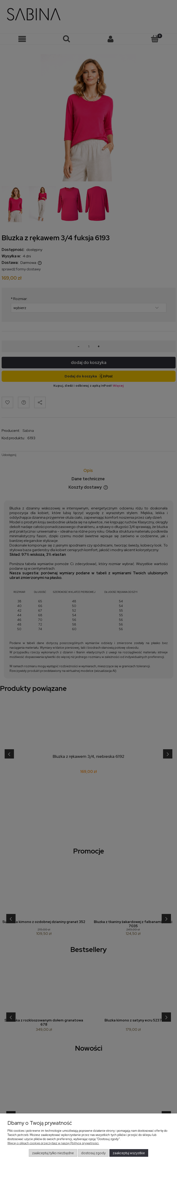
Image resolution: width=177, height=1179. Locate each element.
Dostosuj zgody (93, 1153)
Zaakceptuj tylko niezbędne (53, 1153)
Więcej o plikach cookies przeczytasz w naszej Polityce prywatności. (53, 1143)
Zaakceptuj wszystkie (129, 1153)
